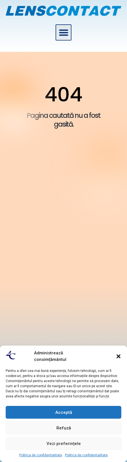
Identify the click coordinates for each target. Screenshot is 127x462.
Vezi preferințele (63, 443)
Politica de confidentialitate (40, 455)
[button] (118, 356)
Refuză (63, 428)
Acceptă (63, 412)
